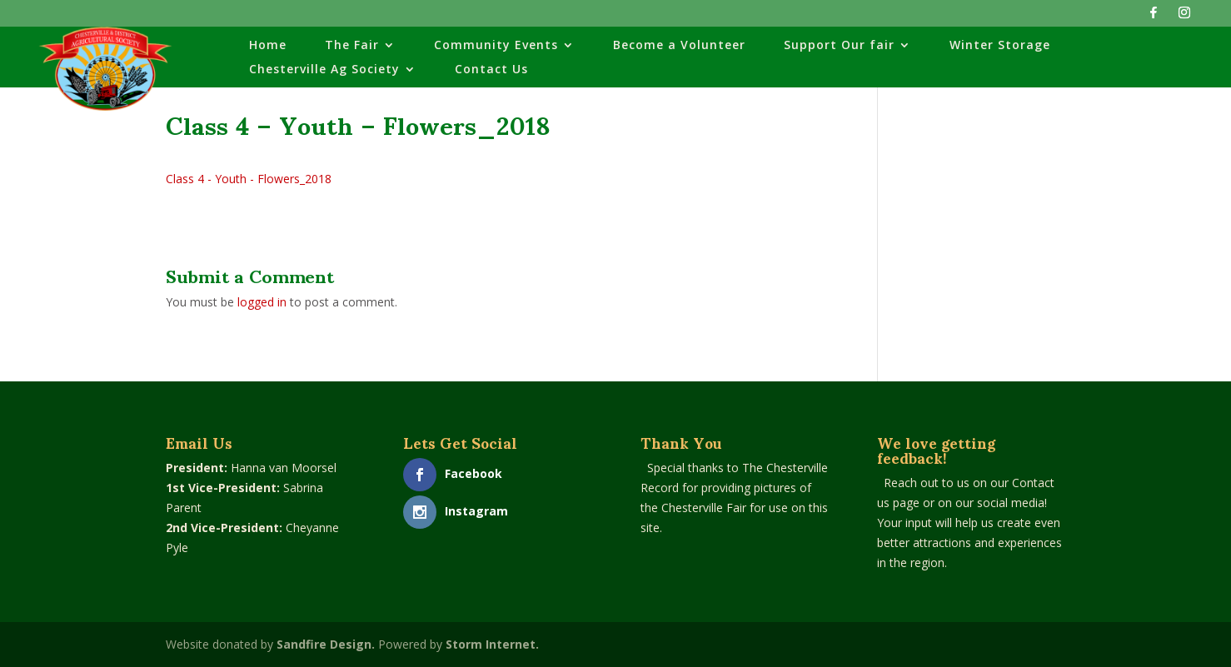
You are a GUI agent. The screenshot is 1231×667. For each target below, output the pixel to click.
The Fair (352, 45)
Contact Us (491, 70)
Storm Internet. (492, 644)
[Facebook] (1153, 17)
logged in (262, 302)
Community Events (496, 45)
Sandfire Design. (326, 644)
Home (268, 45)
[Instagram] (1184, 17)
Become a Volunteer (679, 45)
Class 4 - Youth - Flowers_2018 (248, 179)
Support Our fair (839, 45)
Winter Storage (999, 45)
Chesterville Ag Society (324, 70)
